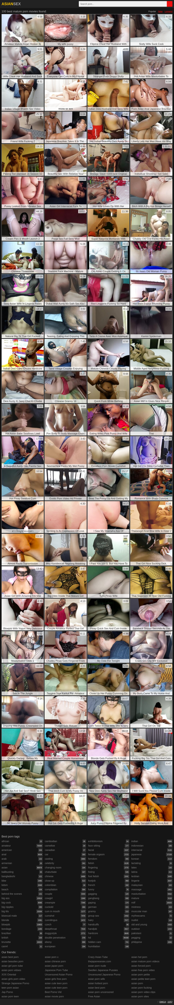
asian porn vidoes (11, 970)
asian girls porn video (13, 979)
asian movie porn (54, 996)
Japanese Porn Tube (56, 970)
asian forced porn (141, 965)
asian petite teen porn (143, 979)
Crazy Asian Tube (98, 957)
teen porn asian (10, 987)
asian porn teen (10, 996)
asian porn (137, 983)
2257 (170, 1002)
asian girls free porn (56, 979)
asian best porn (10, 957)
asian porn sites (140, 996)
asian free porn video (143, 970)
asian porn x (51, 957)
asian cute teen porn (56, 983)
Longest (168, 11)
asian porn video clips (143, 992)
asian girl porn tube (12, 965)
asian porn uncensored (101, 992)
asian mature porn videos (145, 961)
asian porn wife (96, 979)
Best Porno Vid (53, 992)
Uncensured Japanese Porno (104, 974)
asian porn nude (97, 965)
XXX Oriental (9, 974)
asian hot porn (139, 957)
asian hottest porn (98, 983)
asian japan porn (54, 965)
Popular (152, 11)
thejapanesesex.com (99, 961)
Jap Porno (7, 992)
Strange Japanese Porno (15, 983)
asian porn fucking (141, 987)
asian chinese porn (55, 961)
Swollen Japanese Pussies (103, 970)
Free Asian (94, 996)
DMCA (162, 1002)
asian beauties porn (12, 961)
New (160, 11)
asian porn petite (140, 974)
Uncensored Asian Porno (58, 974)
